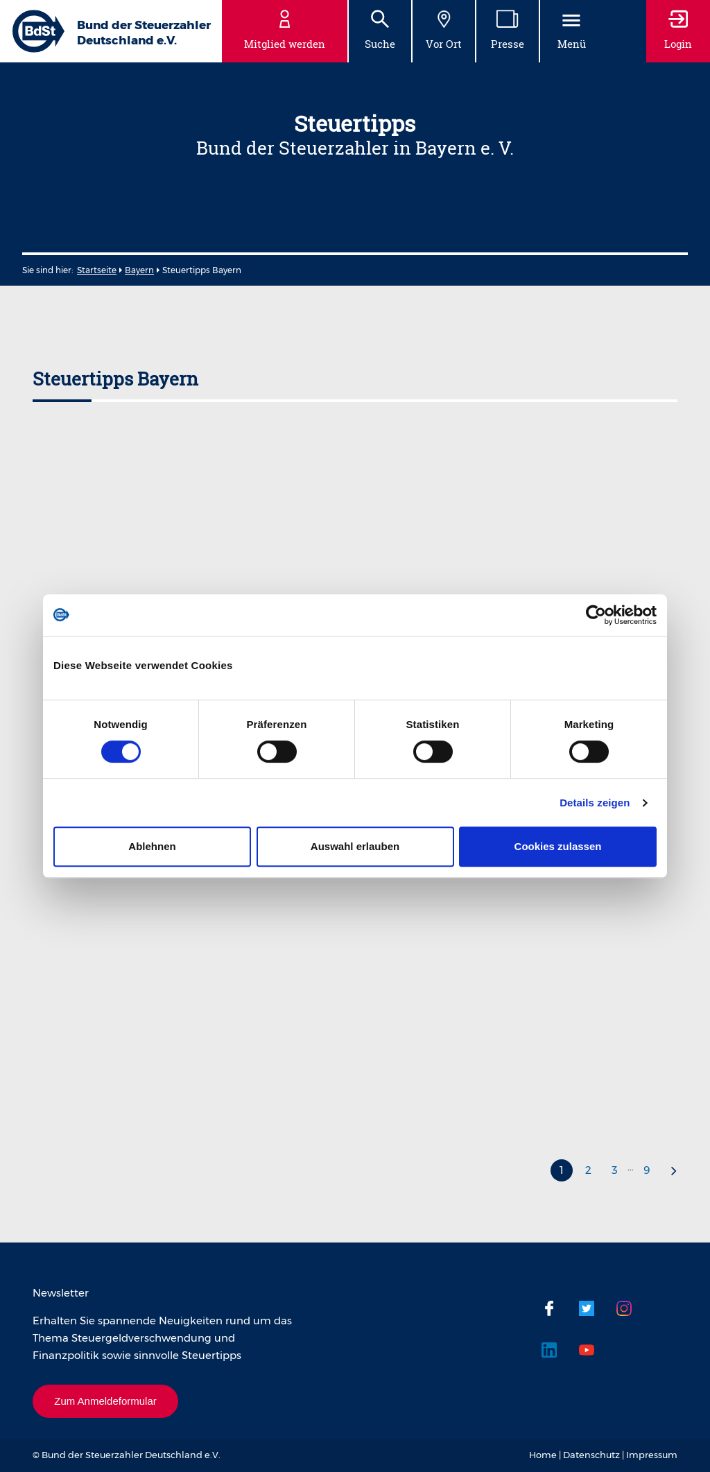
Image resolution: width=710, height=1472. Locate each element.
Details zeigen (595, 802)
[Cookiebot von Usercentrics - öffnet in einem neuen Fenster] (596, 615)
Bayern (139, 270)
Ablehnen (151, 846)
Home (543, 1454)
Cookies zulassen (558, 846)
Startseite (96, 270)
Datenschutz (591, 1454)
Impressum (651, 1454)
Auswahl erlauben (355, 846)
